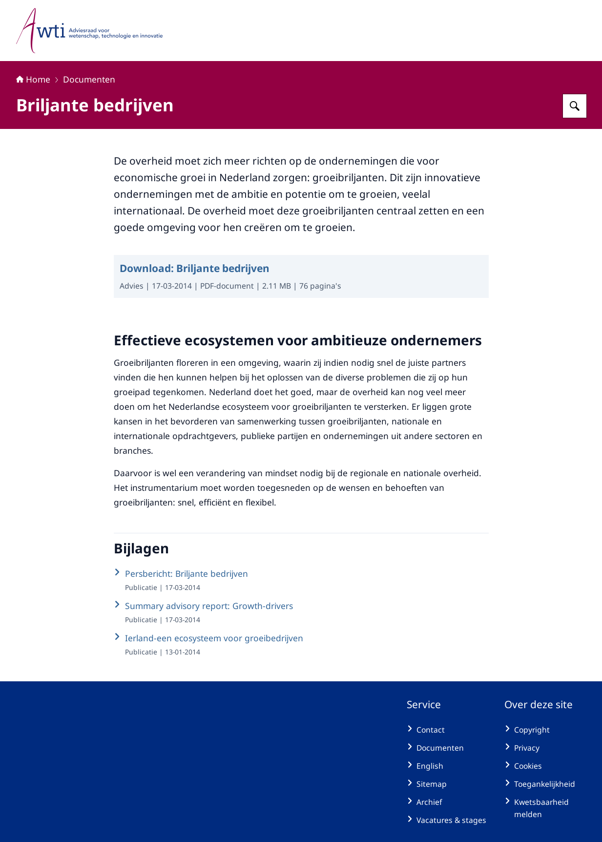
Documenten (89, 79)
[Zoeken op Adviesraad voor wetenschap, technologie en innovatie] (574, 106)
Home (33, 79)
